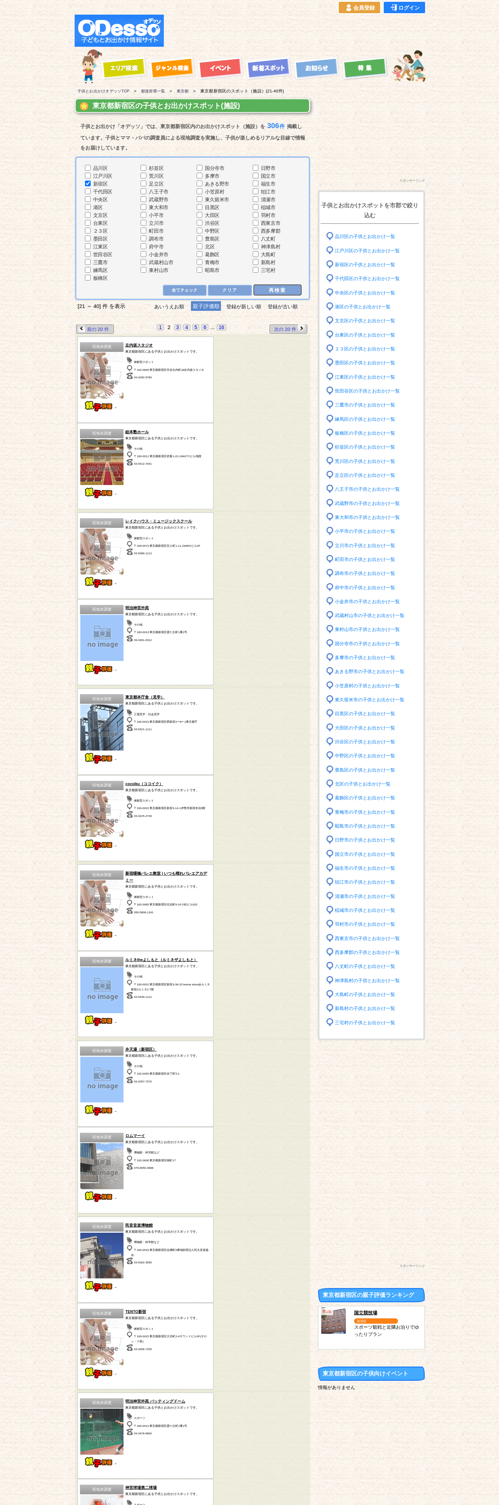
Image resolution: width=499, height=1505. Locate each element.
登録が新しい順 (243, 306)
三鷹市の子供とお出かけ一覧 (367, 405)
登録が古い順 (286, 306)
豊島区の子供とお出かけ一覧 (367, 769)
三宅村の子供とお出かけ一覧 (367, 1022)
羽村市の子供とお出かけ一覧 (367, 924)
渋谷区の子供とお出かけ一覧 (367, 741)
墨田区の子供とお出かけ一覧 (367, 362)
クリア (230, 290)
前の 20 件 (94, 329)
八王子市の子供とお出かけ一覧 (370, 489)
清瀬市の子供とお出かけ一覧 (367, 896)
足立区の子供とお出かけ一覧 (367, 475)
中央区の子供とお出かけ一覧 (367, 292)
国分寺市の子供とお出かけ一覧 (370, 643)
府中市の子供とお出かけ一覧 (367, 587)
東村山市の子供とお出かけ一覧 (370, 629)
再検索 (277, 290)
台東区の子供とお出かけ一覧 (367, 334)
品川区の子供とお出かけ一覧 (367, 236)
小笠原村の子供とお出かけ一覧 (370, 685)
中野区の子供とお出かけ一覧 (367, 755)
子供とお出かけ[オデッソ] (220, 1491)
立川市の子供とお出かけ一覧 (367, 545)
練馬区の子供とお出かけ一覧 (367, 418)
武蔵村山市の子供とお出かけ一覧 (372, 615)
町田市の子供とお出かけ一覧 (367, 559)
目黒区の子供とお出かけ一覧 (367, 713)
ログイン (404, 7)
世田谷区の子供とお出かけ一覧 (370, 391)
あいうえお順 (166, 306)
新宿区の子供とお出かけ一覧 (367, 264)
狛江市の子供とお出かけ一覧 (367, 882)
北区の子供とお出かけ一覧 (365, 784)
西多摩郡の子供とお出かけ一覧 (370, 952)
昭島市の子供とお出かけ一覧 (367, 826)
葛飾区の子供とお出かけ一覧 (367, 798)
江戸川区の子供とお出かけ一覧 (370, 250)
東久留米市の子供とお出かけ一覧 (372, 699)
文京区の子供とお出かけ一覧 (367, 320)
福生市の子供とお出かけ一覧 (367, 868)
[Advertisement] (297, 31)
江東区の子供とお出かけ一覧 (367, 376)
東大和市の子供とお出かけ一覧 (370, 517)
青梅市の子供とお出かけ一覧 (367, 811)
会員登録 (359, 7)
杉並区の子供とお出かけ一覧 (367, 447)
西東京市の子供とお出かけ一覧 (370, 938)
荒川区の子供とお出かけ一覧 (367, 461)
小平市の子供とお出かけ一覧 (367, 531)
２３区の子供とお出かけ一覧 (367, 349)
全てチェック (184, 290)
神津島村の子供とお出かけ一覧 (370, 980)
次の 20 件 (289, 329)
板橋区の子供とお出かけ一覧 (367, 433)
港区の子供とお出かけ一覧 (365, 306)
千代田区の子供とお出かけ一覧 (370, 278)
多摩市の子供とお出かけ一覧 (367, 657)
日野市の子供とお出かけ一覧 (367, 840)
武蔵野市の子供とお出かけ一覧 (370, 503)
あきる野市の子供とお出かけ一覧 (372, 671)
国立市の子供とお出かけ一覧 (367, 854)
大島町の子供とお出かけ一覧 (367, 994)
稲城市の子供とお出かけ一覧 (367, 910)
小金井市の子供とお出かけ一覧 (370, 601)
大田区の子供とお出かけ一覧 (367, 727)
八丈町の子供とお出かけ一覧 (367, 966)
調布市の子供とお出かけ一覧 (367, 573)
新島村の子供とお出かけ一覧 (367, 1008)
